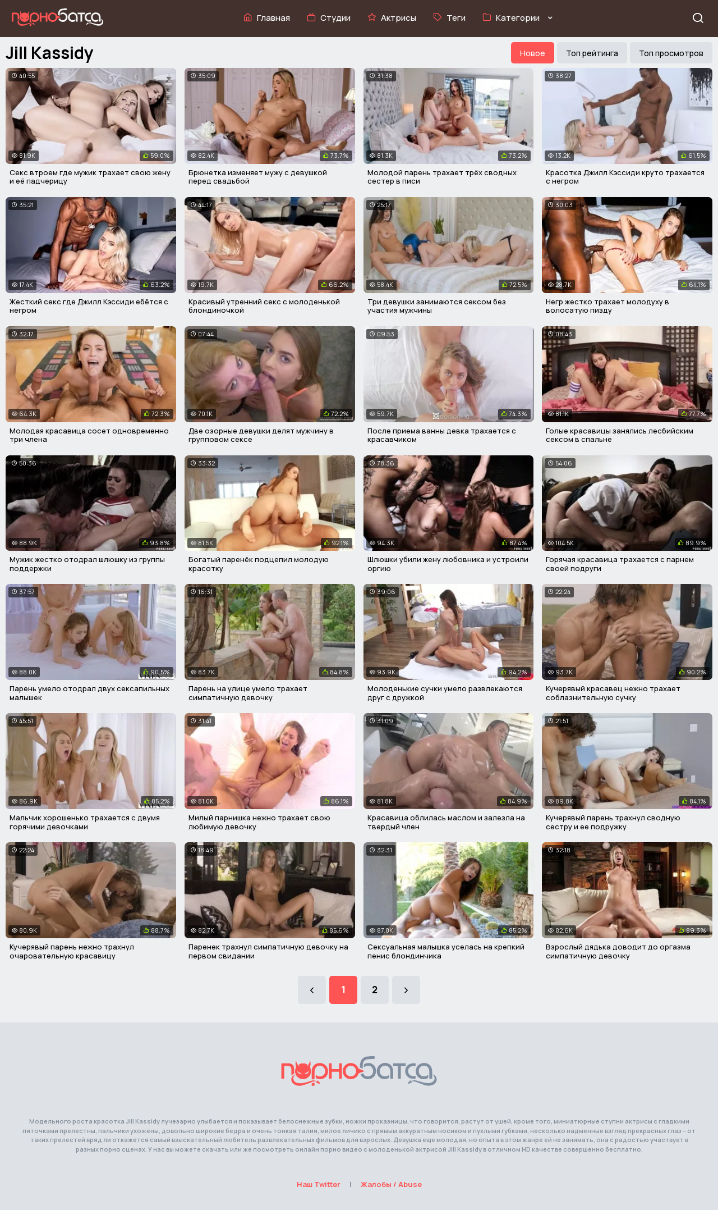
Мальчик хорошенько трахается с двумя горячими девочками (85, 822)
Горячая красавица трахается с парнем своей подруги (620, 563)
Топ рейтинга (592, 53)
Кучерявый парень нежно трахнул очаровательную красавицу (72, 951)
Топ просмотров (671, 53)
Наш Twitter (318, 1184)
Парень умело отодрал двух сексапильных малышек (89, 692)
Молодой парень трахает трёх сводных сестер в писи (442, 176)
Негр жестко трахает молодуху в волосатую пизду (607, 306)
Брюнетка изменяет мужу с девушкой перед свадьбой (257, 176)
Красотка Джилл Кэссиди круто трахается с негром (625, 176)
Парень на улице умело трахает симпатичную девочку (247, 692)
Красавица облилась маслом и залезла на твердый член (446, 822)
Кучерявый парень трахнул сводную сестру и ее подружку (613, 822)
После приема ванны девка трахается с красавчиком (441, 435)
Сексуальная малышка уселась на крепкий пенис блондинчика (445, 951)
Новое (532, 53)
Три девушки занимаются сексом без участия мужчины (436, 306)
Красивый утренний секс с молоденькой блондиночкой (264, 306)
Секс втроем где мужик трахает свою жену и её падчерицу (90, 176)
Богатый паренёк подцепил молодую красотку (258, 563)
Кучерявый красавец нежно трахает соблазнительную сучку (613, 692)
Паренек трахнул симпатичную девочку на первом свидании (268, 951)
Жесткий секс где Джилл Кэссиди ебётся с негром (89, 306)
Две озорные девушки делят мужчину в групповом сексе (261, 435)
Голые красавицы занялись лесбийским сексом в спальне (619, 435)
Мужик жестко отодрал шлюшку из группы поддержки (87, 563)
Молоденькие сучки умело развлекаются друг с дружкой (444, 692)
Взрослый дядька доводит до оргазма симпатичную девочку (618, 951)
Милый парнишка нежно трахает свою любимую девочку (259, 822)
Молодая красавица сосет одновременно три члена (89, 435)
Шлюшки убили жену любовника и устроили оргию (447, 563)
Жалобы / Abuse (391, 1184)
